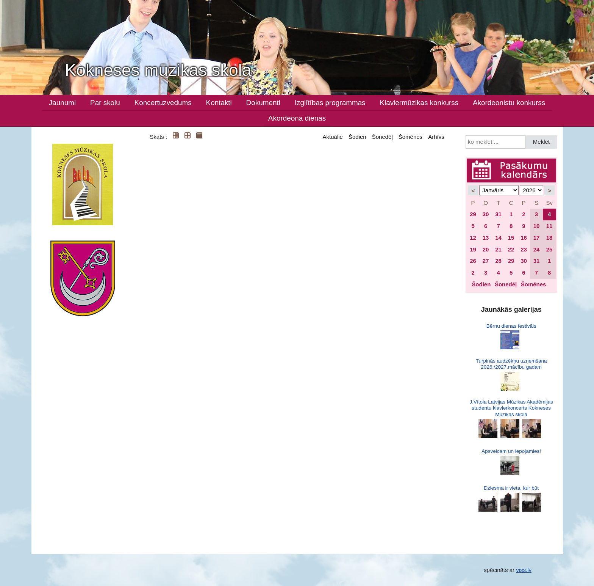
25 (549, 249)
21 (498, 249)
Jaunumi (62, 103)
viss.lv (523, 570)
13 (486, 237)
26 (473, 261)
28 (498, 261)
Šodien (357, 137)
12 (473, 237)
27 (486, 261)
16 (524, 237)
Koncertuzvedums (163, 103)
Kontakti (219, 103)
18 (549, 237)
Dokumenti (263, 103)
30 (486, 214)
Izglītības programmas (330, 103)
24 (536, 249)
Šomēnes (410, 137)
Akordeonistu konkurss (509, 103)
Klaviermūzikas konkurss (419, 103)
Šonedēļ (382, 137)
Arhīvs (436, 137)
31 (498, 214)
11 (549, 226)
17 (536, 237)
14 (498, 237)
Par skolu (105, 103)
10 (536, 226)
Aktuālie (333, 137)
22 (511, 249)
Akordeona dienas (297, 118)
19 (473, 249)
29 (473, 214)
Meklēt (541, 141)
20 (486, 249)
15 (511, 237)
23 (524, 249)
